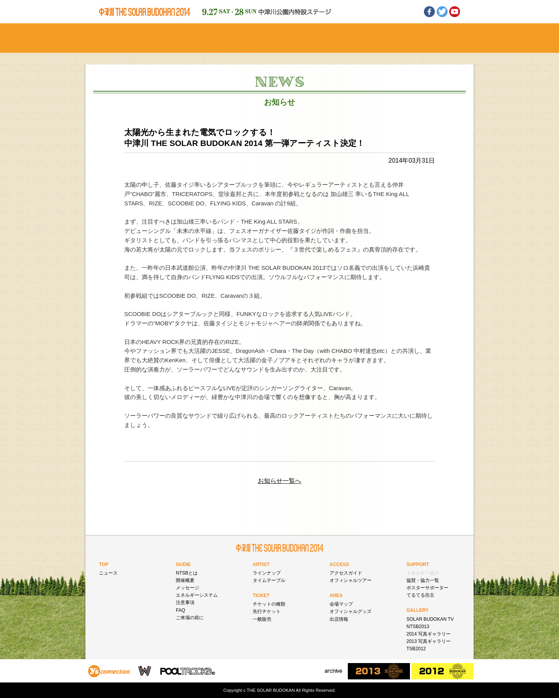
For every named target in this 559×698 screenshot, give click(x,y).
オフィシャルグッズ (351, 611)
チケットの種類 (269, 604)
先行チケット (267, 611)
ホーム (123, 38)
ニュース (108, 573)
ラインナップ (267, 573)
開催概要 (185, 580)
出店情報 (339, 619)
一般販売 (262, 619)
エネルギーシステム (197, 595)
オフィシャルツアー (351, 580)
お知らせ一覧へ (279, 480)
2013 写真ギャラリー (428, 641)
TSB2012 (416, 648)
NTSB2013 (417, 626)
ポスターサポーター (427, 587)
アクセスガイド (346, 573)
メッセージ (187, 587)
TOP (103, 564)
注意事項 (185, 602)
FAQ (180, 610)
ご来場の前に (190, 617)
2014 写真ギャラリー (428, 634)
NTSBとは (187, 573)
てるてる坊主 (420, 595)
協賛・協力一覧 (422, 580)
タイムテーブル (269, 580)
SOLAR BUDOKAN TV (430, 619)
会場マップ (341, 604)
